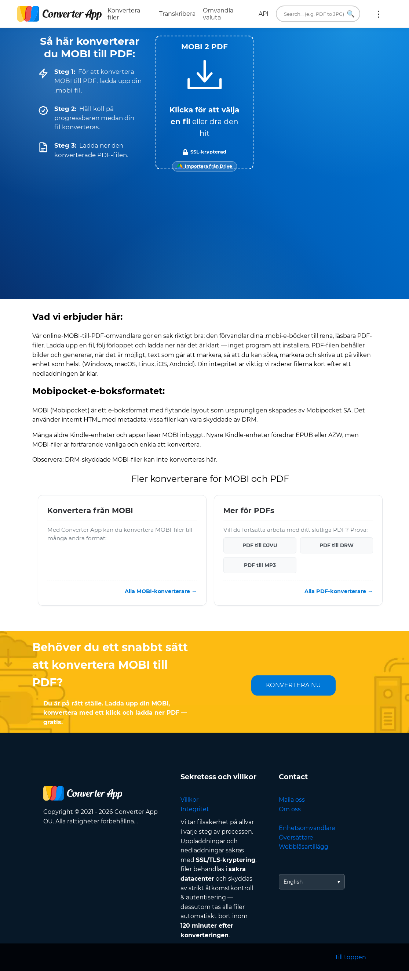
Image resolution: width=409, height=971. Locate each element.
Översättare (296, 837)
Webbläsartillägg (303, 846)
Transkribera (177, 13)
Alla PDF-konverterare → (338, 591)
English (293, 881)
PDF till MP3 (260, 565)
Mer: (378, 14)
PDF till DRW (336, 545)
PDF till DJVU (259, 545)
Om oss (290, 809)
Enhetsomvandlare (307, 827)
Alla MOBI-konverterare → (161, 591)
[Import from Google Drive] (204, 166)
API (264, 13)
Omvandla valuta (218, 14)
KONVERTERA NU (293, 685)
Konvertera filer (123, 14)
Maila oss (292, 799)
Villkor (189, 799)
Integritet (194, 809)
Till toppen (350, 957)
